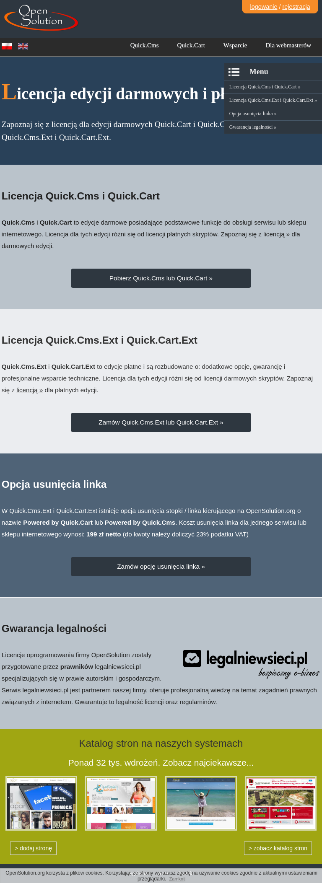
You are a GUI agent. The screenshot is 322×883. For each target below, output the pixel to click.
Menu (258, 71)
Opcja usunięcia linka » (253, 114)
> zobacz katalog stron (278, 848)
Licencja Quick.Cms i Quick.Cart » (265, 87)
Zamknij (177, 878)
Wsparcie (235, 45)
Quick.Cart (191, 45)
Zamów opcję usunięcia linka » (161, 566)
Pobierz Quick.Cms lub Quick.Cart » (161, 278)
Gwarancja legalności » (253, 127)
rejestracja (296, 6)
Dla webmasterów (288, 45)
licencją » (276, 234)
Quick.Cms (144, 45)
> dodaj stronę (33, 848)
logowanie (264, 6)
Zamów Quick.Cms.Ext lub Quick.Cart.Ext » (161, 422)
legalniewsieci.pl (46, 690)
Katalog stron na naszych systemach (161, 743)
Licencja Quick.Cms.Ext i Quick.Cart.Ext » (273, 100)
